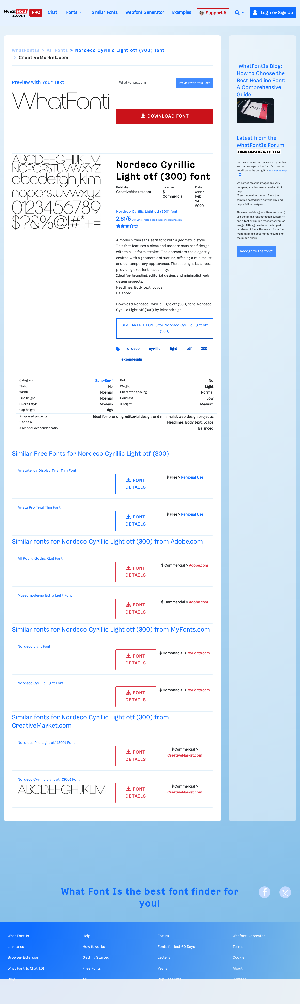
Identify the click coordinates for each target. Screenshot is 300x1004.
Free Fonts (92, 969)
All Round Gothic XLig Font (40, 559)
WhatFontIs (26, 51)
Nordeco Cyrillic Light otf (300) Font (49, 780)
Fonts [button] (72, 12)
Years (162, 969)
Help (86, 936)
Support (213, 13)
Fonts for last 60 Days (176, 947)
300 (204, 349)
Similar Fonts (105, 12)
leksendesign (131, 360)
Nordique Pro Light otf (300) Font (46, 743)
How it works (94, 947)
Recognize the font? (256, 251)
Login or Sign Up (273, 13)
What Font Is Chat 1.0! (26, 969)
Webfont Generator (144, 12)
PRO (36, 12)
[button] (239, 13)
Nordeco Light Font (34, 646)
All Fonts (57, 51)
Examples (181, 12)
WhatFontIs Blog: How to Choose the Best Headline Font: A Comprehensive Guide (261, 80)
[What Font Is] (16, 13)
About (238, 969)
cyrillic (154, 349)
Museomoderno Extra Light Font (45, 596)
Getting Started (96, 958)
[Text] (145, 83)
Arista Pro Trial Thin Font (39, 508)
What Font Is (92, 892)
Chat (52, 12)
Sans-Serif (104, 381)
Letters (164, 958)
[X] (285, 892)
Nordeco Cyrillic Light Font (40, 683)
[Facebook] (264, 892)
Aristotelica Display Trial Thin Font (47, 471)
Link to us (16, 947)
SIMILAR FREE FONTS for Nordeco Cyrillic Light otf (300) (165, 328)
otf (189, 349)
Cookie (238, 958)
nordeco (132, 349)
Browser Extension (23, 958)
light (173, 349)
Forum (163, 936)
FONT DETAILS (136, 484)
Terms (238, 947)
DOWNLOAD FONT (165, 116)
